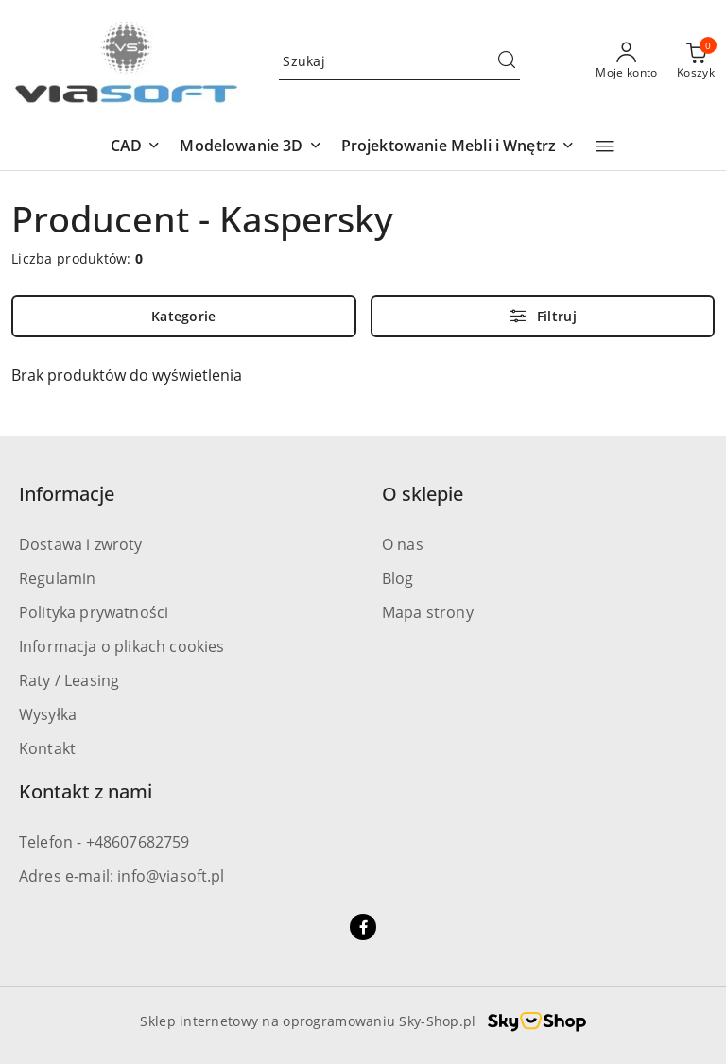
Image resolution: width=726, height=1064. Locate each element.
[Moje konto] (627, 61)
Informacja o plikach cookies (121, 646)
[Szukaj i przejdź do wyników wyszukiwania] (506, 61)
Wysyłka (48, 714)
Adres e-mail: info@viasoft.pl (122, 876)
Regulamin (57, 578)
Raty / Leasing (69, 680)
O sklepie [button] (422, 493)
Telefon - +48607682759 (104, 842)
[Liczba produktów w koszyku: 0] (696, 61)
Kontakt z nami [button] (85, 791)
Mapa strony (428, 612)
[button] (136, 147)
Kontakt (47, 748)
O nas (403, 544)
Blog (398, 578)
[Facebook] (363, 927)
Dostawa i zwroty (81, 544)
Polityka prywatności (93, 612)
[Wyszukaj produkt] (399, 61)
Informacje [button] (66, 493)
